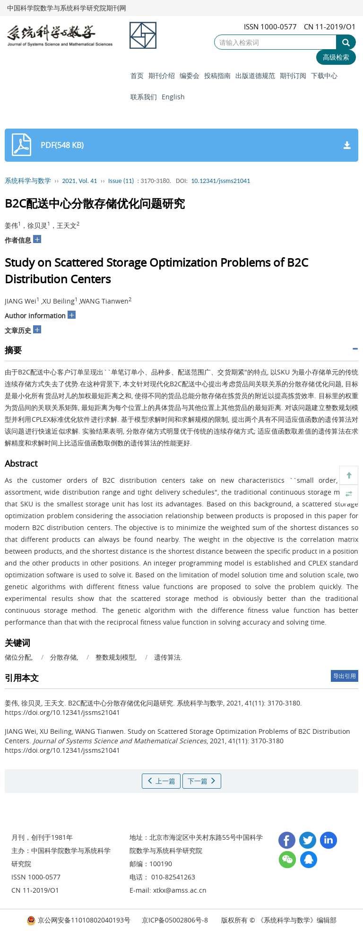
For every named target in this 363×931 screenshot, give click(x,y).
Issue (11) (121, 181)
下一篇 (202, 780)
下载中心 (324, 75)
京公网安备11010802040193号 (78, 919)
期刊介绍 (161, 75)
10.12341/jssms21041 (220, 181)
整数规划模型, (116, 657)
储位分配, (20, 657)
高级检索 (336, 56)
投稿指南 (217, 75)
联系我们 (143, 96)
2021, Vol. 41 (79, 181)
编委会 (189, 75)
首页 (137, 75)
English (173, 96)
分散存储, (65, 657)
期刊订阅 (293, 75)
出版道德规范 (255, 75)
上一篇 (161, 780)
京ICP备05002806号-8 (175, 919)
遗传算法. (168, 657)
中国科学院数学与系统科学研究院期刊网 (66, 7)
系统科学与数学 (28, 181)
